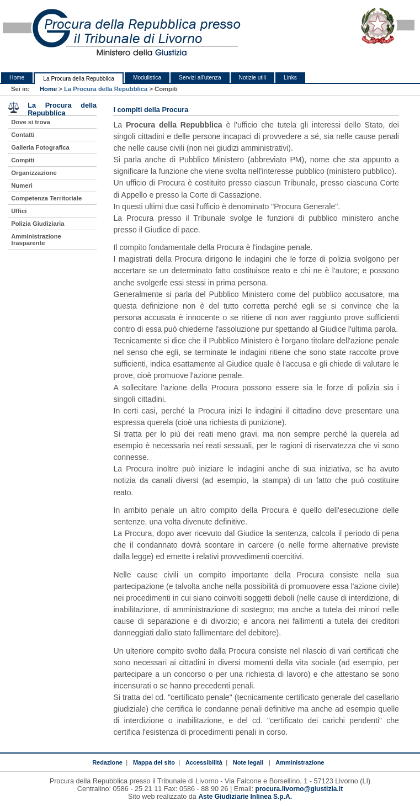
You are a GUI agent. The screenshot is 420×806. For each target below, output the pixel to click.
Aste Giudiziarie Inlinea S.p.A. (245, 796)
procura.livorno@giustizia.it (299, 789)
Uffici (18, 211)
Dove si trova (30, 122)
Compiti (22, 160)
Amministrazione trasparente (36, 239)
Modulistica (147, 78)
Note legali (248, 762)
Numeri (22, 185)
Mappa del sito (154, 762)
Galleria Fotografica (40, 147)
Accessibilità (203, 762)
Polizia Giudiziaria (37, 223)
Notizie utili (252, 78)
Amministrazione (299, 762)
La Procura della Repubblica (78, 79)
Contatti (23, 134)
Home (16, 78)
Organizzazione (34, 172)
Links (290, 78)
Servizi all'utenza (200, 78)
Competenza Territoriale (46, 198)
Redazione (107, 762)
